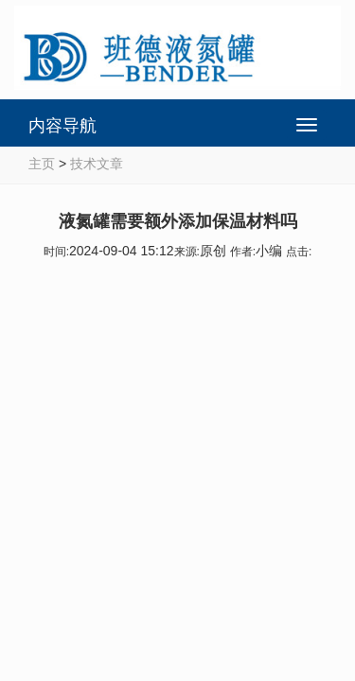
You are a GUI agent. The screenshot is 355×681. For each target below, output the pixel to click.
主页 (41, 163)
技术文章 (96, 163)
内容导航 (62, 125)
